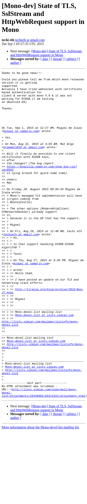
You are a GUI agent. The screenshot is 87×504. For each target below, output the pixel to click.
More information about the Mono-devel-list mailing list (40, 488)
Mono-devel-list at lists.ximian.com (44, 364)
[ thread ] (57, 59)
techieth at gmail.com (30, 40)
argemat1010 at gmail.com (23, 162)
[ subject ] (71, 59)
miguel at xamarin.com (21, 143)
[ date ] (45, 59)
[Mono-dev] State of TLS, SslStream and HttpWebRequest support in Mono (46, 53)
